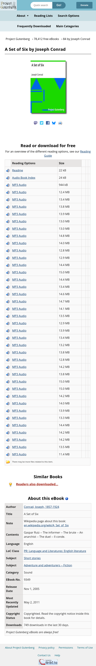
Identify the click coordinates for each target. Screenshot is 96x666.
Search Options (68, 16)
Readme (17, 170)
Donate (84, 5)
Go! (59, 5)
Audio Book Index (23, 178)
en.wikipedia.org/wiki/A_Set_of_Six (46, 525)
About (23, 16)
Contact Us (44, 655)
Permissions (66, 647)
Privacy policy (47, 647)
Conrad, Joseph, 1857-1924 (41, 507)
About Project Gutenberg (19, 647)
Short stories (32, 558)
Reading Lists (43, 16)
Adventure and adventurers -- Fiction (48, 565)
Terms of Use (85, 647)
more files (29, 461)
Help (57, 655)
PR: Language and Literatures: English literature (55, 551)
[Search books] (41, 5)
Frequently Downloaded (34, 26)
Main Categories (67, 26)
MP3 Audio (19, 185)
